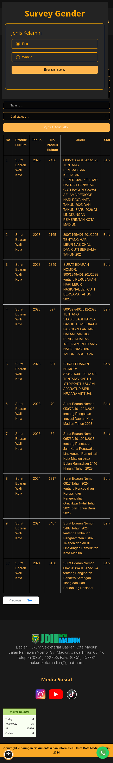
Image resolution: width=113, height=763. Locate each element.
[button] (8, 754)
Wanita (24, 57)
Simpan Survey (54, 69)
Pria (22, 44)
